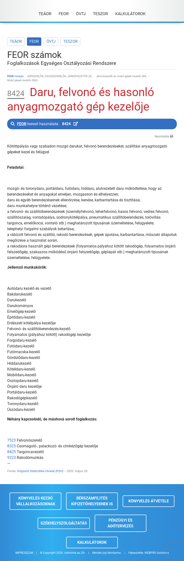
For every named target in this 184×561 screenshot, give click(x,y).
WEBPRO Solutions (156, 553)
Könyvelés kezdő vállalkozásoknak (35, 501)
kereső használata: (44, 124)
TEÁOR (16, 41)
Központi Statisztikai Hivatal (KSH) (40, 471)
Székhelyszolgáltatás (63, 523)
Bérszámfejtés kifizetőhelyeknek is (92, 501)
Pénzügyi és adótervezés (120, 523)
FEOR (34, 41)
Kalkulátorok (92, 542)
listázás (15, 76)
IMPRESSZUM (24, 553)
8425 (11, 452)
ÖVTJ (51, 41)
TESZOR (70, 41)
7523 (11, 440)
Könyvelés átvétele (148, 501)
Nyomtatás (164, 136)
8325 (11, 446)
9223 (11, 457)
